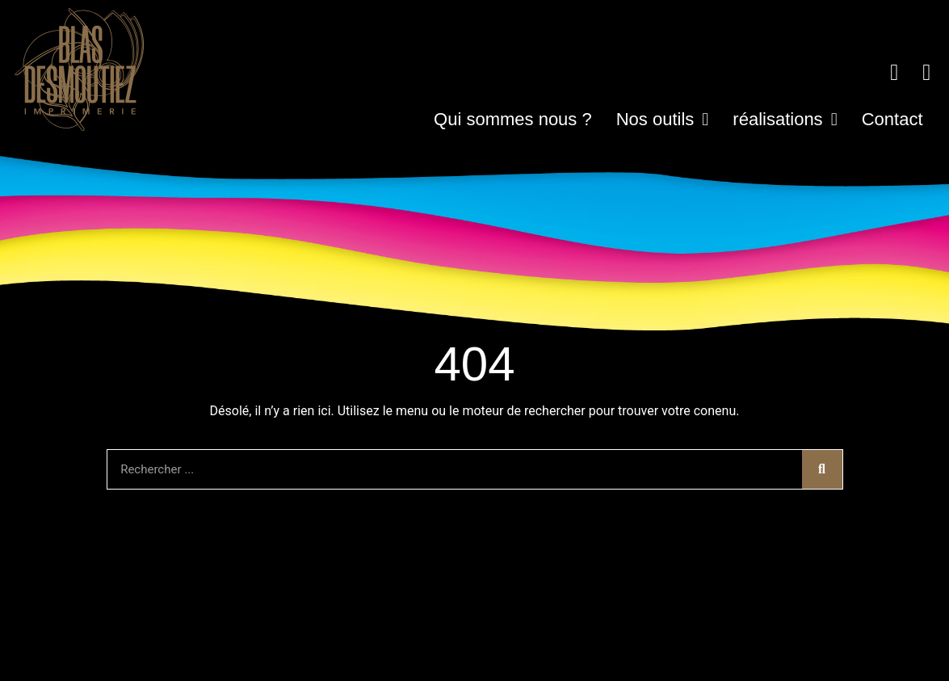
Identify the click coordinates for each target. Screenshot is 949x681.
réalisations (785, 120)
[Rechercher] (822, 469)
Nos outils (662, 120)
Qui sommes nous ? (513, 119)
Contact (892, 119)
